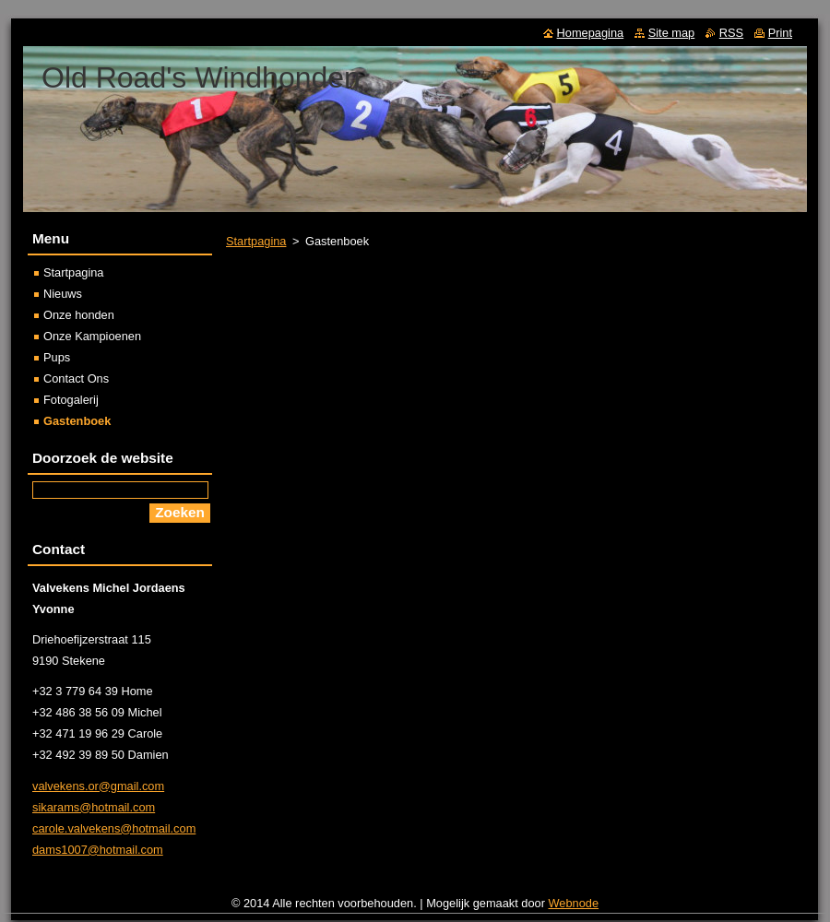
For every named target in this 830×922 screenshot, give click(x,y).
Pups (56, 357)
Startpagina (256, 241)
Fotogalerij (71, 400)
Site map (671, 33)
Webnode (574, 903)
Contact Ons (76, 378)
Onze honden (78, 315)
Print (780, 33)
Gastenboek (77, 421)
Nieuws (62, 294)
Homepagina (590, 33)
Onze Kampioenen (92, 336)
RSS (731, 33)
